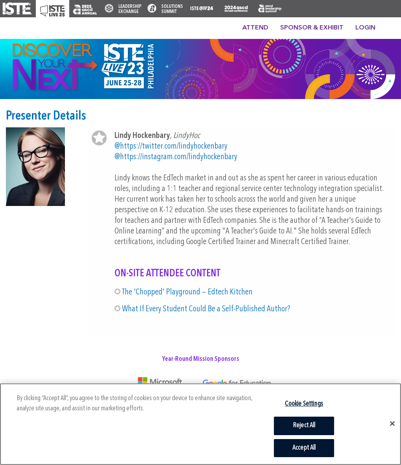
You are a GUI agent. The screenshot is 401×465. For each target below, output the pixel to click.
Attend (255, 28)
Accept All (304, 448)
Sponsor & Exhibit (312, 28)
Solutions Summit (172, 9)
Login (365, 28)
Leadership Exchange (130, 9)
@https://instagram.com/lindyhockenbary (176, 157)
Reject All (304, 425)
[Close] (392, 423)
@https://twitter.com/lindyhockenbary (171, 146)
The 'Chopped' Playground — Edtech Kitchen (187, 292)
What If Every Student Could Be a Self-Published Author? (206, 309)
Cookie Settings (304, 404)
